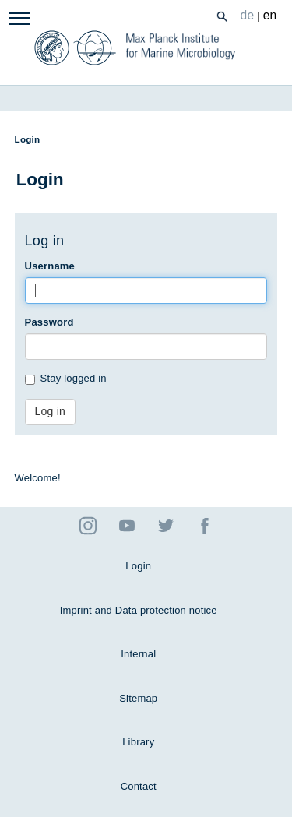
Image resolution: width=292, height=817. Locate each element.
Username (50, 266)
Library (138, 742)
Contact (139, 786)
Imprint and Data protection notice (138, 610)
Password (49, 322)
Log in (50, 411)
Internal (138, 654)
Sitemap (138, 698)
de (248, 15)
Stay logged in (66, 378)
